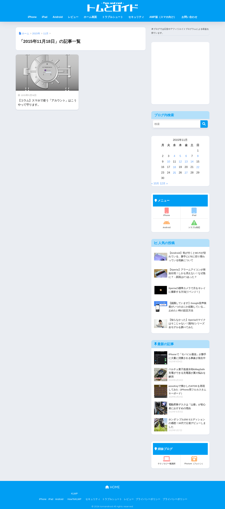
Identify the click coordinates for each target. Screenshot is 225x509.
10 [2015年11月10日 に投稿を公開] (168, 161)
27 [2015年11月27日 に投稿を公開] (186, 172)
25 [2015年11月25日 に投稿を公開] (174, 172)
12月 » (164, 182)
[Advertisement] (180, 75)
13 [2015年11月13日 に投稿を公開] (186, 161)
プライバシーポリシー (148, 498)
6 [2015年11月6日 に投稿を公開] (186, 155)
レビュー (73, 17)
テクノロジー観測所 (166, 459)
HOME (112, 486)
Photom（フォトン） (194, 459)
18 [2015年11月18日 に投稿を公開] (174, 166)
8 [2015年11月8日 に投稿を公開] (198, 155)
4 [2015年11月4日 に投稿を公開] (174, 155)
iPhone (32, 17)
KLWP (74, 492)
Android (58, 17)
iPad (44, 17)
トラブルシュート (112, 17)
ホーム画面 (90, 17)
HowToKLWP (74, 498)
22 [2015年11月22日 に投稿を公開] (197, 166)
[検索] (204, 124)
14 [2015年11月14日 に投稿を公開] (192, 161)
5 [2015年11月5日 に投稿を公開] (180, 155)
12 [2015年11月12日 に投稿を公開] (180, 161)
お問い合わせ (189, 17)
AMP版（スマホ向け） (162, 17)
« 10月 (155, 182)
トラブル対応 (194, 223)
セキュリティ (136, 17)
